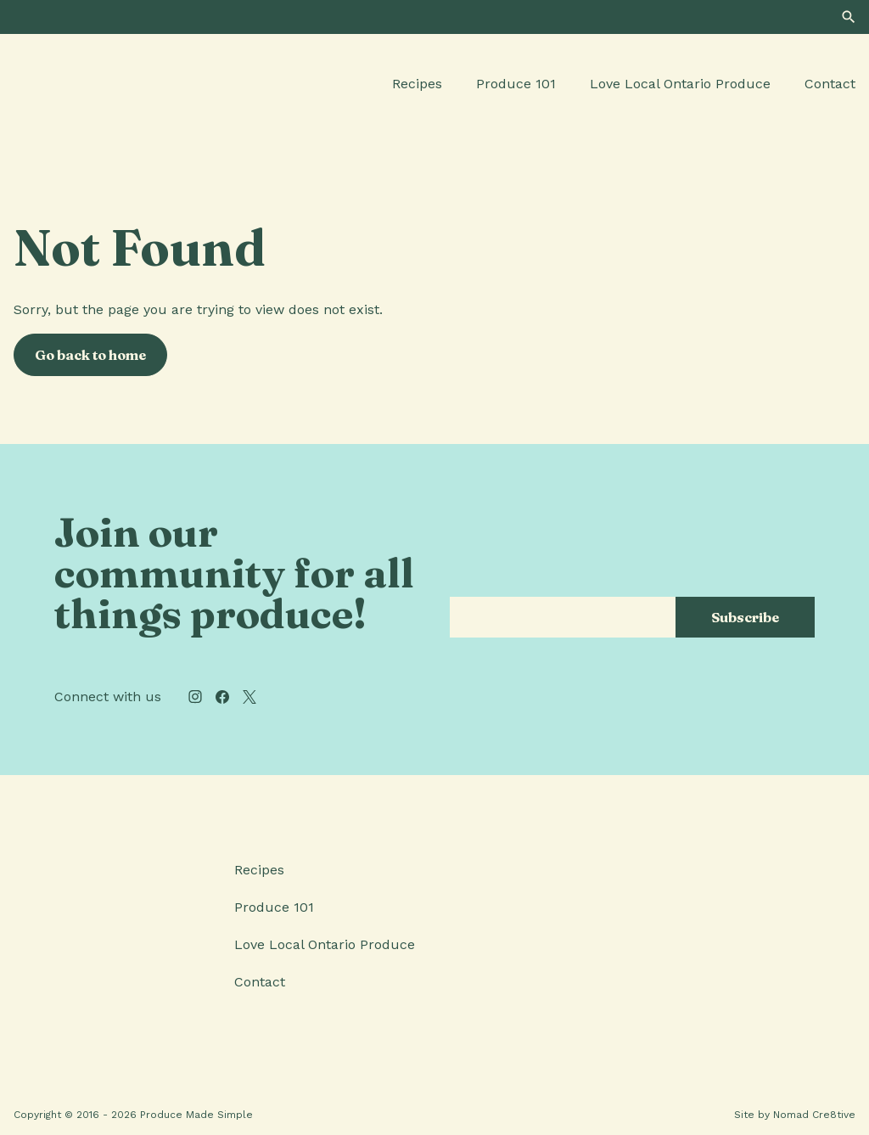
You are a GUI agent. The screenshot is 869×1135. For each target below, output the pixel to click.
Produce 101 (516, 84)
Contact (830, 84)
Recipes (417, 84)
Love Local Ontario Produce (680, 84)
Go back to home (90, 354)
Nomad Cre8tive (814, 1115)
